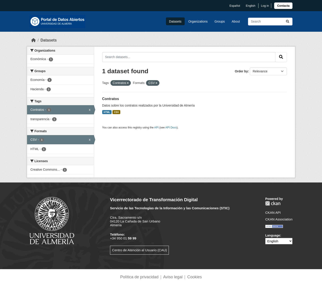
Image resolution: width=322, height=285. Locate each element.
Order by (241, 71)
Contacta (283, 5)
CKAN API (273, 212)
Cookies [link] (194, 277)
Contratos (110, 99)
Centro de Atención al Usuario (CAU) (139, 250)
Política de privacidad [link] (139, 277)
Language (272, 235)
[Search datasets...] (270, 21)
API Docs (171, 127)
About (236, 21)
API (156, 127)
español (234, 5)
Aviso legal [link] (173, 277)
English (250, 5)
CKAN (272, 203)
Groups (219, 21)
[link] (283, 5)
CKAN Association (278, 219)
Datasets (175, 21)
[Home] (33, 40)
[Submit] (287, 21)
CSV (116, 112)
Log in (265, 5)
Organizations (198, 21)
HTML (107, 112)
